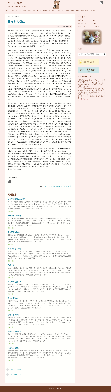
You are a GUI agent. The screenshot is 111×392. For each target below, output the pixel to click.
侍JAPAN (52, 186)
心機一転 (11, 265)
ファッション (60, 10)
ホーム (8, 10)
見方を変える (13, 298)
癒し (13, 10)
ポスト (93, 10)
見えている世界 (14, 348)
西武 (69, 186)
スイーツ (18, 10)
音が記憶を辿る (14, 232)
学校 (77, 10)
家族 (24, 10)
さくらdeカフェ (18, 2)
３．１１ (45, 186)
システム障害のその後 (16, 199)
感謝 (82, 10)
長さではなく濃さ (14, 249)
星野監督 (64, 186)
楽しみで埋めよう (14, 369)
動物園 (58, 186)
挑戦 (67, 10)
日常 (33, 10)
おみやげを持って (14, 282)
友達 (29, 10)
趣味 (53, 10)
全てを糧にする (13, 374)
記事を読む (11, 211)
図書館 (45, 10)
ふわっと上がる (14, 315)
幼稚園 (72, 10)
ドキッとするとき (14, 331)
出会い (87, 10)
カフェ (39, 10)
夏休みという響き (14, 216)
